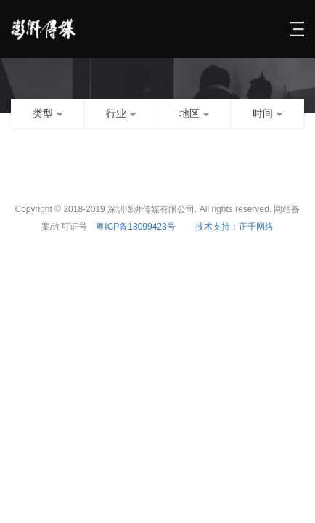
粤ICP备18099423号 (135, 227)
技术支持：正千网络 (234, 227)
